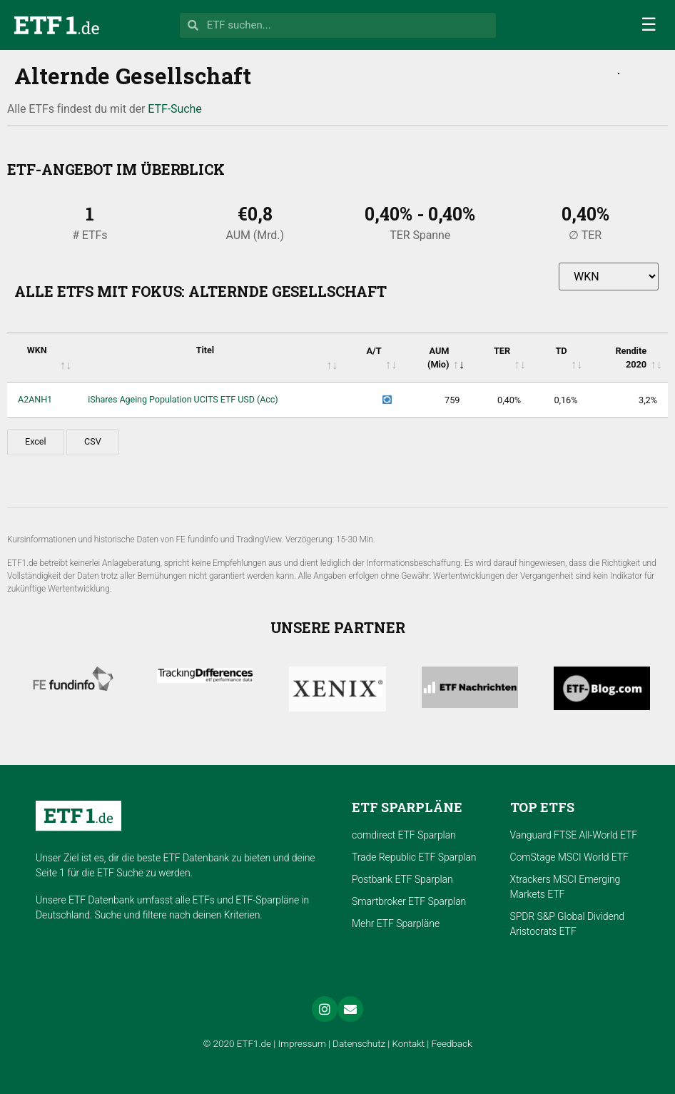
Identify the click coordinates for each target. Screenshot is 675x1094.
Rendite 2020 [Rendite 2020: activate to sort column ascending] (630, 357)
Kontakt (408, 1043)
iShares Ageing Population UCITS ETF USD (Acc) (183, 399)
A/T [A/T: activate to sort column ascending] (373, 350)
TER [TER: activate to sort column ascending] (502, 350)
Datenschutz (359, 1043)
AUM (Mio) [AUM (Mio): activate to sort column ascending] (438, 357)
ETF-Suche (174, 109)
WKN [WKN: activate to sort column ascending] (37, 350)
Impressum (301, 1043)
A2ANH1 (35, 399)
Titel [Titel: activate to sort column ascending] (205, 350)
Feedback (452, 1043)
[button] (648, 25)
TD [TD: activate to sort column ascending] (561, 350)
